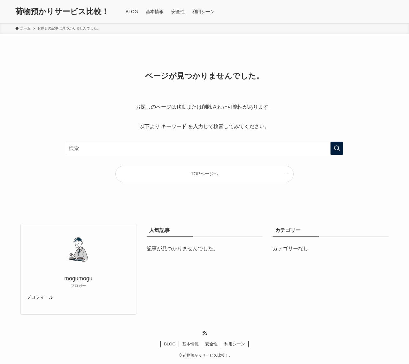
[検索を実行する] (336, 148)
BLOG (169, 344)
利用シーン (234, 344)
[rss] (204, 333)
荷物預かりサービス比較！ (62, 11)
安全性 (211, 344)
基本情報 (190, 344)
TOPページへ (204, 173)
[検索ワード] (204, 148)
